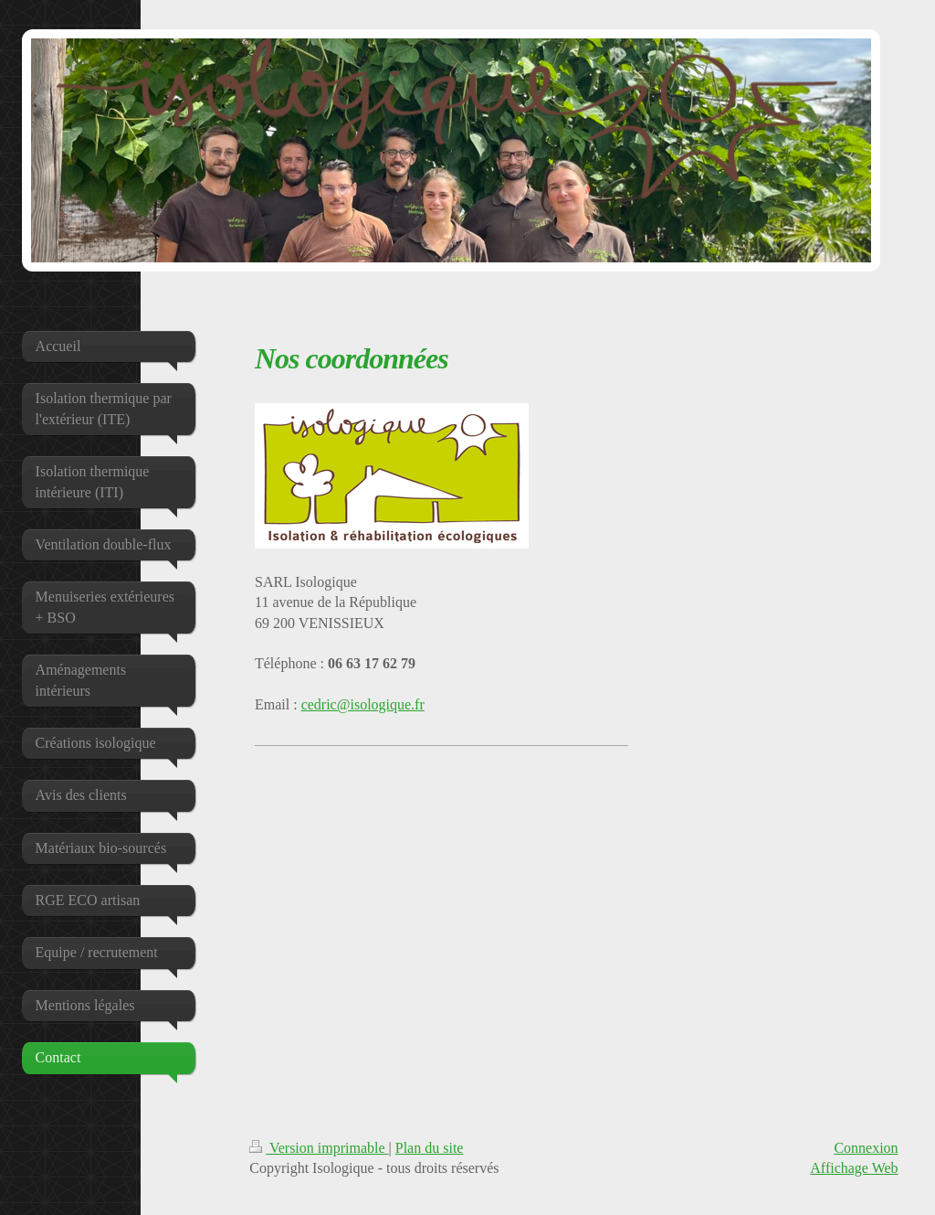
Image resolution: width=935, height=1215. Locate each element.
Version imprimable (318, 1148)
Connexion (866, 1148)
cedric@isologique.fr (363, 704)
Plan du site (429, 1148)
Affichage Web (854, 1168)
